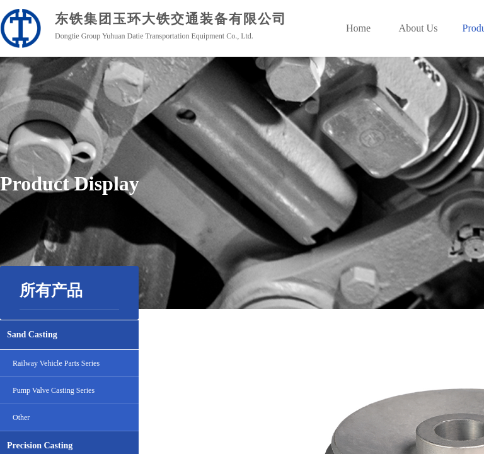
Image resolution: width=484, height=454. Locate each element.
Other (21, 417)
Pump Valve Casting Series (54, 390)
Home (358, 28)
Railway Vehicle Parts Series (56, 363)
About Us (418, 28)
